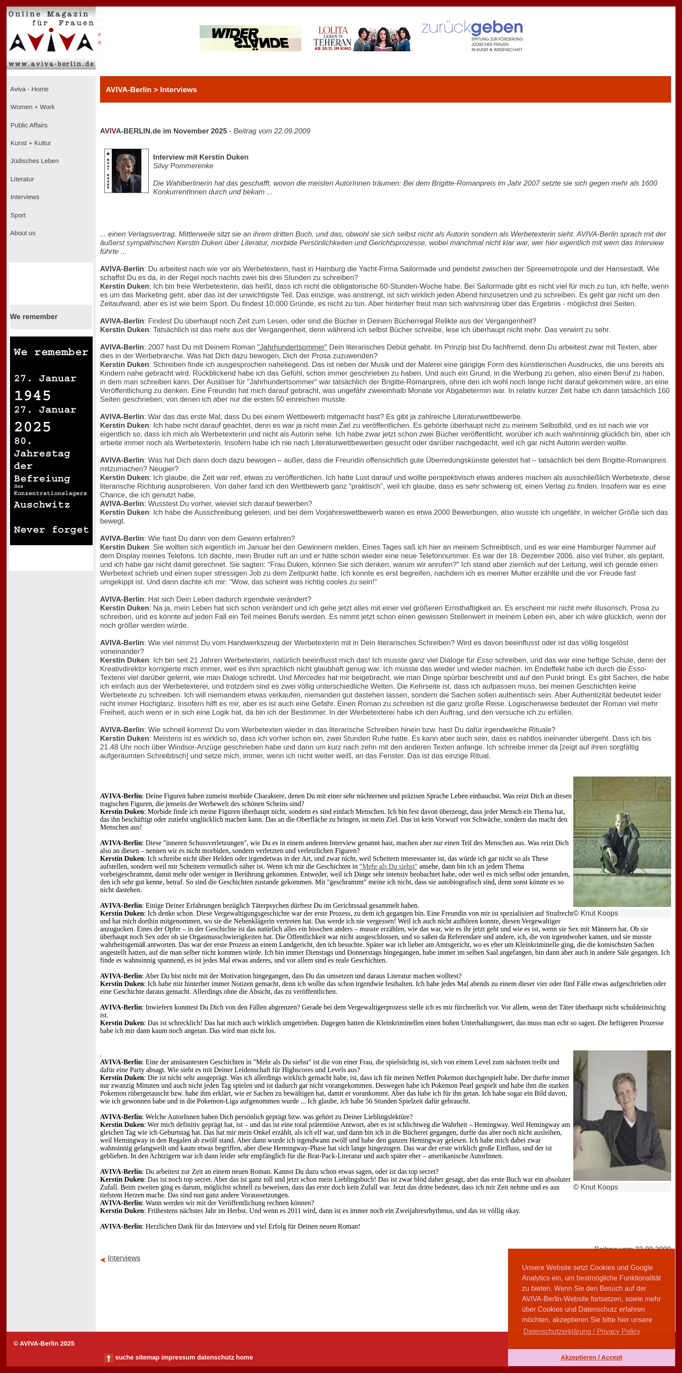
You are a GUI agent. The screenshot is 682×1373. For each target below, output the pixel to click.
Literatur (21, 179)
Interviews (24, 196)
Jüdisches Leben (34, 160)
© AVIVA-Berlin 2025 (43, 1343)
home (244, 1357)
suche (124, 1357)
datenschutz (215, 1357)
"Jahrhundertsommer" (292, 347)
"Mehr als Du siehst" (388, 866)
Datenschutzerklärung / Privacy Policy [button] (581, 1331)
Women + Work (32, 106)
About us (22, 233)
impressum (178, 1357)
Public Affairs (28, 125)
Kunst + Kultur (30, 143)
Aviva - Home (29, 89)
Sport (17, 215)
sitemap (147, 1357)
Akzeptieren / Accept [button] (591, 1357)
